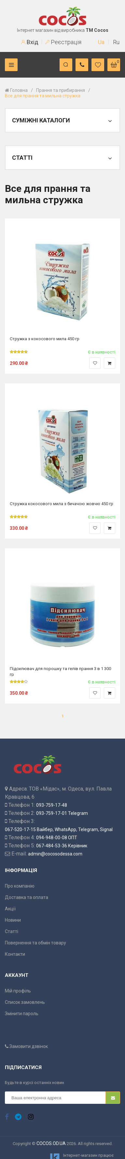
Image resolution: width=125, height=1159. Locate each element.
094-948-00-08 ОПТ (56, 837)
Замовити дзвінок (26, 1046)
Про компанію (20, 886)
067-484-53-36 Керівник (61, 845)
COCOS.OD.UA (51, 1143)
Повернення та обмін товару (35, 942)
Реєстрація (63, 42)
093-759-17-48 (51, 805)
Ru (116, 42)
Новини (13, 920)
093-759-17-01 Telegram (62, 813)
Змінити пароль (21, 1013)
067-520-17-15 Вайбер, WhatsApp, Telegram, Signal (59, 829)
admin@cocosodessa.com (55, 853)
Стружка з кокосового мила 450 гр (44, 338)
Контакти (15, 954)
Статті (11, 931)
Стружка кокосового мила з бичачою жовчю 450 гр (61, 503)
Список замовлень (25, 1002)
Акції (10, 908)
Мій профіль (18, 990)
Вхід (29, 42)
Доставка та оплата (26, 897)
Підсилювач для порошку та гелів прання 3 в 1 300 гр (60, 671)
